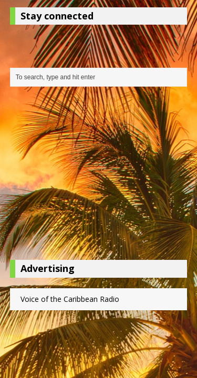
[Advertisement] (99, 175)
